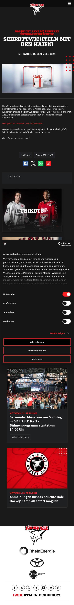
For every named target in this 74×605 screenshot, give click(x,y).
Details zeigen (57, 333)
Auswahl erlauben (37, 350)
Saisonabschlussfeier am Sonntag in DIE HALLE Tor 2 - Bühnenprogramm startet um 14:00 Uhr (36, 423)
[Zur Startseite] (37, 9)
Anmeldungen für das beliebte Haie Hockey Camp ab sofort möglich (37, 499)
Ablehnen (37, 359)
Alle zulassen (37, 342)
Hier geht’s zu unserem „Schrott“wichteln (22, 123)
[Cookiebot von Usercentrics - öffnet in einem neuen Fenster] (58, 244)
